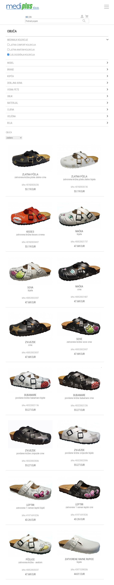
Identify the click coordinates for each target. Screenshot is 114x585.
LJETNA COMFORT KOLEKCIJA (21, 44)
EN (30, 17)
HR (27, 17)
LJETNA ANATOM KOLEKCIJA (21, 49)
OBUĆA (9, 132)
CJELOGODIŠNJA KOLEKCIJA (21, 54)
